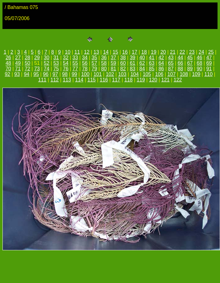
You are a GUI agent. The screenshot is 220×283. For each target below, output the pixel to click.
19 (153, 52)
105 (147, 74)
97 (55, 74)
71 (18, 68)
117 (116, 79)
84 (142, 68)
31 (56, 57)
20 (163, 52)
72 (27, 68)
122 (178, 79)
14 (106, 52)
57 (94, 63)
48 (8, 63)
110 (208, 74)
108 (184, 74)
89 (190, 68)
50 (27, 63)
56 (85, 63)
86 (161, 68)
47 (209, 57)
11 (77, 52)
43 (171, 57)
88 (180, 68)
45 (190, 57)
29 (37, 57)
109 (196, 74)
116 (104, 79)
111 (42, 79)
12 (87, 52)
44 (180, 57)
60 (123, 63)
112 (55, 79)
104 (134, 74)
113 (67, 79)
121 (165, 79)
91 (209, 68)
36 (104, 57)
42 (161, 57)
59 (113, 63)
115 (91, 79)
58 (104, 63)
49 (18, 63)
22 (182, 52)
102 (110, 74)
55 (75, 63)
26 (8, 57)
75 (56, 68)
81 (113, 68)
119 (141, 79)
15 (115, 52)
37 (113, 57)
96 (46, 74)
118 (128, 79)
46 (199, 57)
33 (75, 57)
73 (37, 68)
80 (104, 68)
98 (65, 74)
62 (142, 63)
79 (94, 68)
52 (46, 63)
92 (7, 74)
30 (46, 57)
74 (46, 68)
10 (67, 52)
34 (85, 57)
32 (65, 57)
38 (123, 57)
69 (209, 63)
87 (171, 68)
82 (123, 68)
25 (211, 52)
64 (161, 63)
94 (26, 74)
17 (134, 52)
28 (27, 57)
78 (85, 68)
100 (85, 74)
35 (94, 57)
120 (153, 79)
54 (65, 63)
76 (65, 68)
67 (190, 63)
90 (199, 68)
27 (18, 57)
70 (8, 68)
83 (132, 68)
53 (56, 63)
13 (96, 52)
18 (144, 52)
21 (173, 52)
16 (125, 52)
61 (132, 63)
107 (171, 74)
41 (152, 57)
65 (171, 63)
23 (192, 52)
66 (180, 63)
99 (74, 74)
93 (17, 74)
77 (75, 68)
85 (152, 68)
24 (201, 52)
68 (199, 63)
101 (98, 74)
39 (132, 57)
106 (159, 74)
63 (152, 63)
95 (36, 74)
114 (79, 79)
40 (142, 57)
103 (122, 74)
